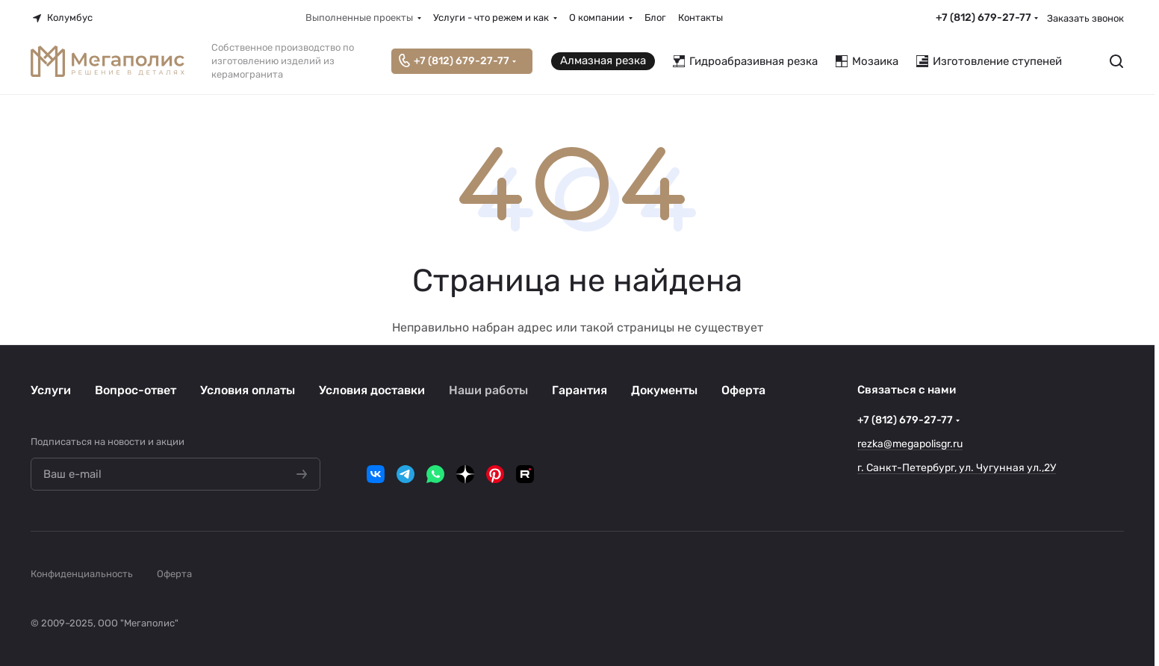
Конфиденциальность (82, 573)
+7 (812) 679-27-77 (983, 17)
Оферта (743, 390)
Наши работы (488, 390)
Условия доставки (372, 390)
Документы (664, 390)
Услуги (51, 390)
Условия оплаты (247, 390)
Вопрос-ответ (135, 390)
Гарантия (579, 390)
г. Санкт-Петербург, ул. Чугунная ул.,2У (956, 467)
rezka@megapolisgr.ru (910, 444)
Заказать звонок (1085, 18)
